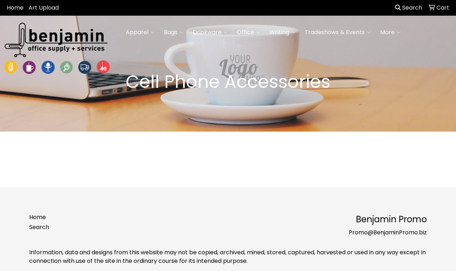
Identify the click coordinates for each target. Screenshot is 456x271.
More (390, 32)
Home (15, 8)
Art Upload (43, 8)
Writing (282, 32)
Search (408, 8)
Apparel (140, 32)
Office (248, 32)
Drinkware (210, 32)
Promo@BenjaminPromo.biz (388, 232)
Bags (173, 32)
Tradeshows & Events (338, 32)
